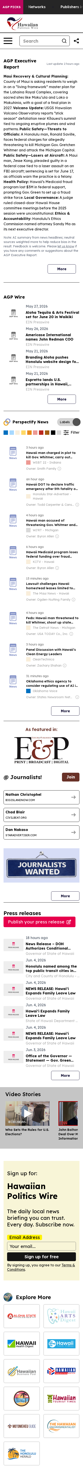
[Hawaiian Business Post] (22, 1371)
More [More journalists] (70, 894)
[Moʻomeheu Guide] (22, 1426)
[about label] (28, 462)
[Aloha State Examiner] (22, 1316)
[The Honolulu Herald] (22, 1453)
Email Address (24, 1237)
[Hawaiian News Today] (22, 1399)
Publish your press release (39, 922)
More (61, 269)
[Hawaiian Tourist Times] (61, 1399)
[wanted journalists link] (41, 750)
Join (70, 777)
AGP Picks (12, 7)
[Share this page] (76, 40)
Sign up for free (42, 1256)
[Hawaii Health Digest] (22, 1344)
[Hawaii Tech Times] (61, 1344)
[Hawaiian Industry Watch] (61, 1371)
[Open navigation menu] (8, 40)
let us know (66, 246)
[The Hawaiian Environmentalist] (61, 1426)
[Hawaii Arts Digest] (61, 1316)
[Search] (39, 41)
